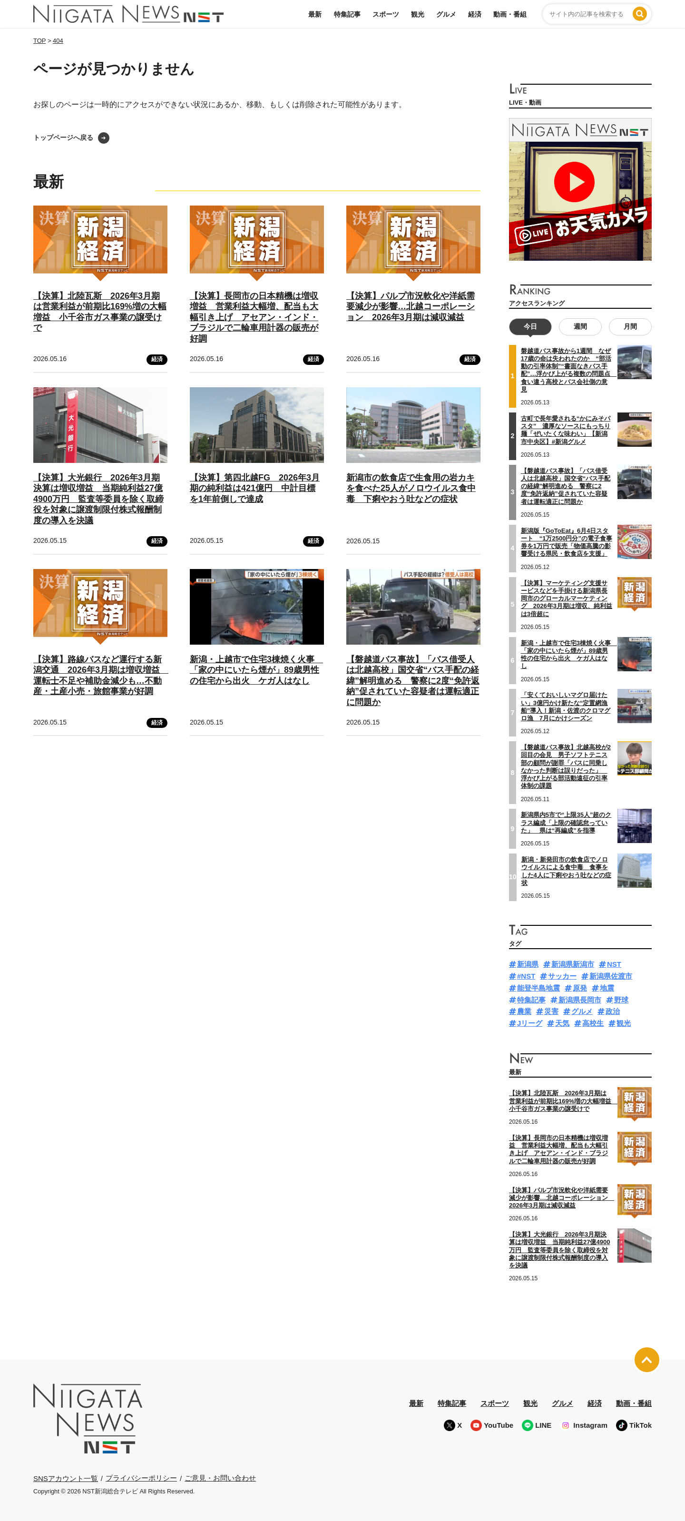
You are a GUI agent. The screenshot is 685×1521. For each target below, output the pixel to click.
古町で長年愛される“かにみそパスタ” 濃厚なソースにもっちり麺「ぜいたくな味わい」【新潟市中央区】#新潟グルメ (566, 430)
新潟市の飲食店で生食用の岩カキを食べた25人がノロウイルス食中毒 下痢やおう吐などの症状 (411, 488)
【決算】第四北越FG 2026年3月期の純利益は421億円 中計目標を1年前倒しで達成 (255, 488)
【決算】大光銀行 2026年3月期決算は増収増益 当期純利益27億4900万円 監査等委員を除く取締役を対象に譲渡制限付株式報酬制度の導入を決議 (98, 499)
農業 (524, 1011)
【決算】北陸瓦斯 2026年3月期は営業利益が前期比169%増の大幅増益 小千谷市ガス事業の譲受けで (563, 1100)
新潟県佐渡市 (610, 976)
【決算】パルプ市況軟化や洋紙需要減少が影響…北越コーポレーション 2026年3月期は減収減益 (410, 306)
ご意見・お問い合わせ (220, 1478)
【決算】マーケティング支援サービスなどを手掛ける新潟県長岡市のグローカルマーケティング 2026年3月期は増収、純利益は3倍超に (566, 598)
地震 (607, 988)
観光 (417, 14)
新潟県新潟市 (572, 964)
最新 (315, 14)
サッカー (562, 976)
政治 (613, 1011)
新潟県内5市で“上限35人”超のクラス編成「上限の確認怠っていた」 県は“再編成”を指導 (566, 822)
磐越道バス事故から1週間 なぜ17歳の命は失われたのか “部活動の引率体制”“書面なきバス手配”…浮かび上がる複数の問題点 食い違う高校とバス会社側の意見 (569, 370)
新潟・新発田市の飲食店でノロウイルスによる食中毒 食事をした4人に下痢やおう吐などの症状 (566, 871)
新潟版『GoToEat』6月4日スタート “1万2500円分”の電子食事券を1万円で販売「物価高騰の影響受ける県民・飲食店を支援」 (566, 542)
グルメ (446, 14)
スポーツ (385, 14)
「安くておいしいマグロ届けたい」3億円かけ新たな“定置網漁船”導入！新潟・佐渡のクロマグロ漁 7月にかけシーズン (566, 706)
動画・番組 (510, 14)
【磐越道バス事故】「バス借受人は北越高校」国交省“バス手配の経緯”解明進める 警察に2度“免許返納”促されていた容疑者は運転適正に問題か (413, 681)
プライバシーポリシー (141, 1478)
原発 (580, 988)
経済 (474, 14)
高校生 (593, 1023)
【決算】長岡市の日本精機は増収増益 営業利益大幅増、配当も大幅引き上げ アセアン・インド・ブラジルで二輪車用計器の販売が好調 (254, 317)
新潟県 (527, 964)
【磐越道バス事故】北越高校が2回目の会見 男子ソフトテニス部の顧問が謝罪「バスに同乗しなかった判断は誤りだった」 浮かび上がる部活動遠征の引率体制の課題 (566, 766)
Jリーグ (529, 1023)
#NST (526, 976)
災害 (551, 1011)
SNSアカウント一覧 (65, 1478)
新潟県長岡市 (579, 1000)
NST (614, 964)
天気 (562, 1023)
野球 (621, 1000)
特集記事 (347, 14)
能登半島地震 (538, 988)
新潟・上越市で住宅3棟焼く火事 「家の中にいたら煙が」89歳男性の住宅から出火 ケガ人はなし (256, 670)
